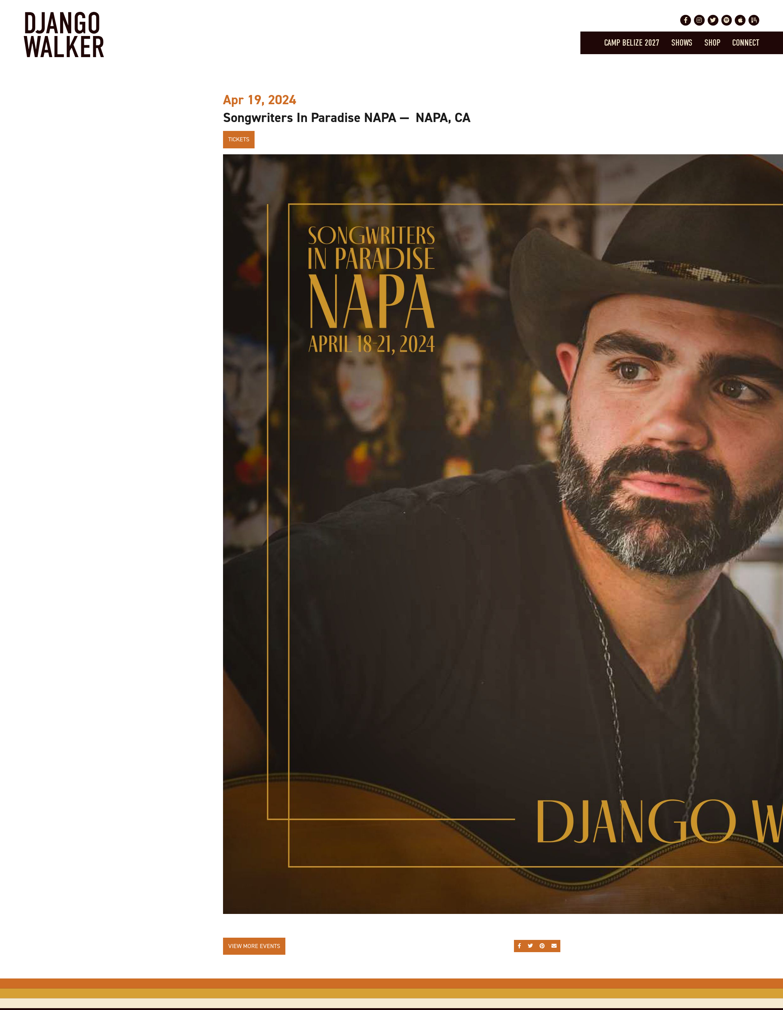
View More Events (254, 946)
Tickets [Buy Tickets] (238, 139)
